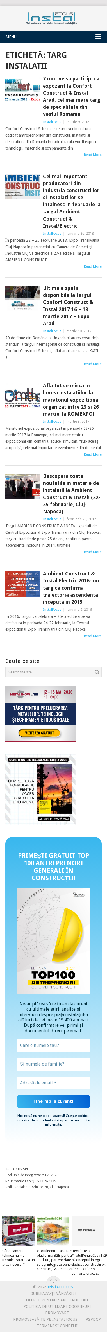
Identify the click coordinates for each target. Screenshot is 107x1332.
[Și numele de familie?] (53, 1064)
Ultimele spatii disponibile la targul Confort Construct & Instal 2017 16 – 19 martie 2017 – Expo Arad (68, 305)
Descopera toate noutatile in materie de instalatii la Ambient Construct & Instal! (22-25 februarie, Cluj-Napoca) (72, 493)
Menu (11, 37)
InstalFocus (54, 17)
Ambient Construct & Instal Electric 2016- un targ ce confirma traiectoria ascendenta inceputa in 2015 (71, 588)
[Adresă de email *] (53, 1083)
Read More (93, 155)
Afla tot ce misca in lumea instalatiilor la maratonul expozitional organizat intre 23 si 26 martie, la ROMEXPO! (71, 400)
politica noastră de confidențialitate (53, 1118)
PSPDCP (93, 1319)
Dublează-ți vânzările (53, 1293)
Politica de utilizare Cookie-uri (57, 1306)
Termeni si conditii (57, 1326)
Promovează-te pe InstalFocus (45, 1319)
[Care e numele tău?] (53, 1045)
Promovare (57, 1313)
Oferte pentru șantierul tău (57, 1300)
